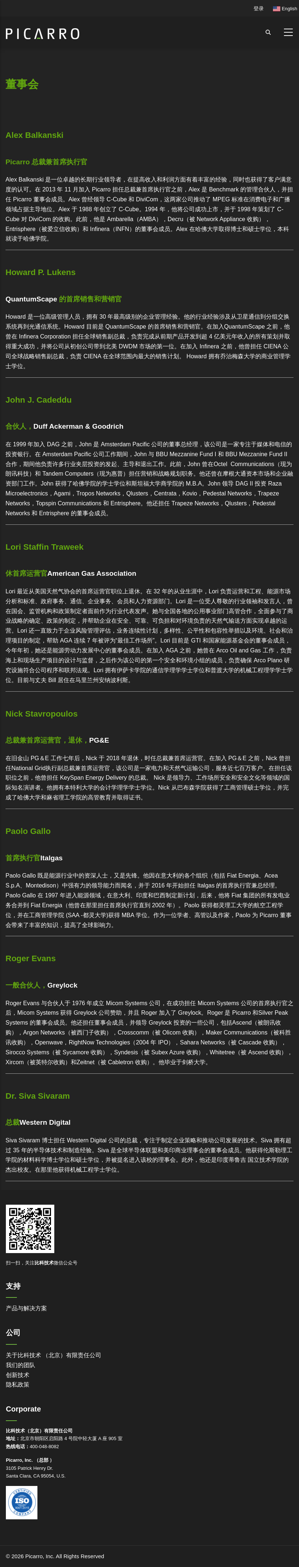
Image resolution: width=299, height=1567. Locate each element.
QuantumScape (31, 299)
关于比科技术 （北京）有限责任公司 (53, 1355)
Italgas (51, 858)
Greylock (62, 985)
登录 (259, 8)
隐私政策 (17, 1384)
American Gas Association (91, 573)
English (285, 8)
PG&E (99, 740)
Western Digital (44, 1122)
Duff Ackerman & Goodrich (78, 426)
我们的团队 (20, 1365)
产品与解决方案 (26, 1308)
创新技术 (17, 1375)
